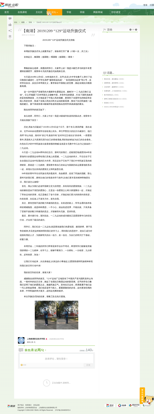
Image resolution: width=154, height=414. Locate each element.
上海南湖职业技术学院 (36, 339)
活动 (30, 22)
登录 (145, 5)
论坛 (54, 12)
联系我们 (28, 405)
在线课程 (22, 12)
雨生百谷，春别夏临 (111, 79)
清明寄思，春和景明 (111, 83)
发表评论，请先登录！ (56, 359)
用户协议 (21, 405)
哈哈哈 (106, 103)
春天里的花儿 (108, 95)
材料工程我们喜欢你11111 (113, 99)
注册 (152, 5)
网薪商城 (98, 12)
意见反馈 (36, 405)
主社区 (39, 12)
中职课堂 (116, 12)
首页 (6, 12)
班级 (82, 12)
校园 (23, 22)
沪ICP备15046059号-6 (62, 410)
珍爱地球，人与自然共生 (112, 91)
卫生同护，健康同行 (111, 87)
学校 (69, 12)
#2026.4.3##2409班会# (111, 107)
